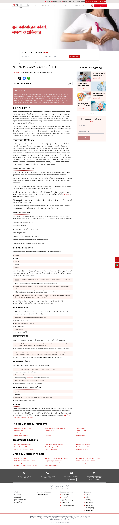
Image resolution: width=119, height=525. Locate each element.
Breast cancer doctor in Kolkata (53, 463)
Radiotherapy (48, 435)
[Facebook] (51, 486)
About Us (86, 6)
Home (47, 1)
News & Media (89, 502)
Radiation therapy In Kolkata (83, 447)
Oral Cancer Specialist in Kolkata (22, 463)
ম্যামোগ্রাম (67, 194)
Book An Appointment (20, 496)
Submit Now (74, 57)
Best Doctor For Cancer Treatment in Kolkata (88, 458)
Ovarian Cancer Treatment (21, 435)
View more (91, 113)
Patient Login (66, 1)
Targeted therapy (80, 428)
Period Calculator (90, 507)
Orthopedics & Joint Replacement (70, 501)
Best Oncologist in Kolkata (21, 458)
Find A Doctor (18, 494)
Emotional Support (81, 430)
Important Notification (91, 509)
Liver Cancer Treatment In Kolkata (54, 444)
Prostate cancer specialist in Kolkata (85, 460)
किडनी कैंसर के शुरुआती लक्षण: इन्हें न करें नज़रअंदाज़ (84, 104)
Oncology (16, 73)
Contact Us (88, 501)
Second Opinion (18, 501)
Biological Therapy (50, 430)
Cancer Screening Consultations (22, 428)
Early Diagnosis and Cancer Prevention (55, 428)
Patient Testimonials (19, 504)
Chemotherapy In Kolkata (51, 447)
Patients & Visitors (48, 6)
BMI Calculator (89, 505)
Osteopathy (65, 496)
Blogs (18, 63)
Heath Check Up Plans (20, 499)
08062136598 (24, 477)
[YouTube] (62, 486)
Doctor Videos (18, 502)
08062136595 (47, 477)
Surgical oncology (80, 435)
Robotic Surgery (66, 494)
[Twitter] (57, 486)
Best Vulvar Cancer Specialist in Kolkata (24, 460)
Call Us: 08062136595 (78, 1)
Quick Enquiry (56, 1)
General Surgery (66, 504)
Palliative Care (48, 433)
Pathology (64, 497)
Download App (89, 510)
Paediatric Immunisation (60, 6)
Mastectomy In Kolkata (51, 449)
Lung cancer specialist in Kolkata (53, 460)
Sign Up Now (71, 479)
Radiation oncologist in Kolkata (84, 463)
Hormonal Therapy (19, 430)
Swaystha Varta (90, 504)
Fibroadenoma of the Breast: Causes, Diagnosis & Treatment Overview (99, 96)
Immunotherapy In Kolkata (83, 444)
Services (38, 6)
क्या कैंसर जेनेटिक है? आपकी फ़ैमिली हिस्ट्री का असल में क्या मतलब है (99, 75)
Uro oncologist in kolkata (51, 465)
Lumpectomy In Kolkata (82, 449)
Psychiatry (64, 499)
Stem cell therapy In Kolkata (21, 447)
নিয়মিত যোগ (30, 378)
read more (96, 78)
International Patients (75, 6)
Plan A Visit (41, 496)
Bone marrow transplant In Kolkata (23, 449)
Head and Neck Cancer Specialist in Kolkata (25, 465)
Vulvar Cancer (79, 433)
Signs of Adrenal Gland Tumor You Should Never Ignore (84, 85)
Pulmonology (65, 502)
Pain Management (19, 433)
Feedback (88, 499)
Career (87, 497)
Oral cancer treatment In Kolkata (22, 444)
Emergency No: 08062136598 (97, 1)
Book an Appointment (100, 6)
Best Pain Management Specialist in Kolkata (56, 458)
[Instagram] (67, 486)
